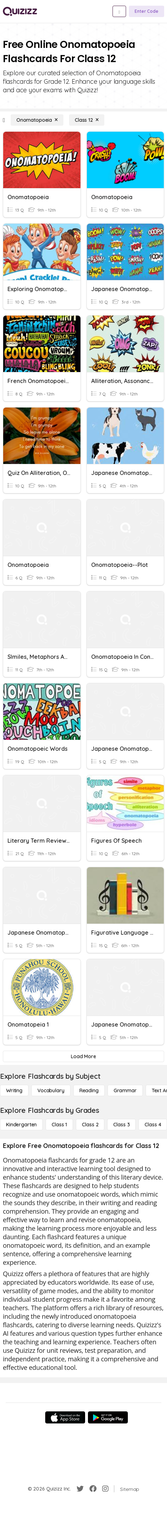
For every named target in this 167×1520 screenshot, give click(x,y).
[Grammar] (125, 1090)
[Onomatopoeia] (37, 120)
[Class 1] (59, 1124)
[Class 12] (86, 120)
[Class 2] (90, 1124)
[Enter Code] (146, 11)
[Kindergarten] (21, 1124)
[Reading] (89, 1090)
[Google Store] (108, 1417)
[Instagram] (105, 1488)
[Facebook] (92, 1488)
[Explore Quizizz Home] (20, 11)
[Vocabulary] (51, 1090)
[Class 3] (121, 1124)
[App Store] (65, 1417)
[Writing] (14, 1090)
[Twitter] (80, 1488)
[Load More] (83, 1056)
